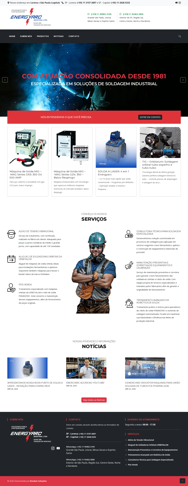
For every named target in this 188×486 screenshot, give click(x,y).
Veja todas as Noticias (94, 400)
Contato (74, 36)
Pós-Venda (25, 284)
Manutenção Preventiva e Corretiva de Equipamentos (151, 449)
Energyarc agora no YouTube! (85, 383)
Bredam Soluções (38, 481)
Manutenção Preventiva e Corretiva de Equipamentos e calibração (154, 265)
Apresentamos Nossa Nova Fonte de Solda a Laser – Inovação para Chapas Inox (35, 384)
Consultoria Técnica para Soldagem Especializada (149, 459)
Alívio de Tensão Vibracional (36, 231)
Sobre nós (26, 36)
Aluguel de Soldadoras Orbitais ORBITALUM (146, 444)
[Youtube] (58, 448)
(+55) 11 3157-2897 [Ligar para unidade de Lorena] (87, 433)
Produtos (43, 36)
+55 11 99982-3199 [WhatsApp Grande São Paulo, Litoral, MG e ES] (99, 14)
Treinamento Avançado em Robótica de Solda (152, 301)
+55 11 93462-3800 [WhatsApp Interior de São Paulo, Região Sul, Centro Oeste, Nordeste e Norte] (131, 14)
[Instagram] (52, 448)
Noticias (58, 36)
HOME (12, 36)
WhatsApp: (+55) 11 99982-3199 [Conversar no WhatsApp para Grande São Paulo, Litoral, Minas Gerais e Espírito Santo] (80, 446)
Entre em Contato (150, 117)
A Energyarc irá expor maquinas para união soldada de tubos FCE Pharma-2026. (152, 384)
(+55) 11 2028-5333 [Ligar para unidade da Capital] (87, 437)
